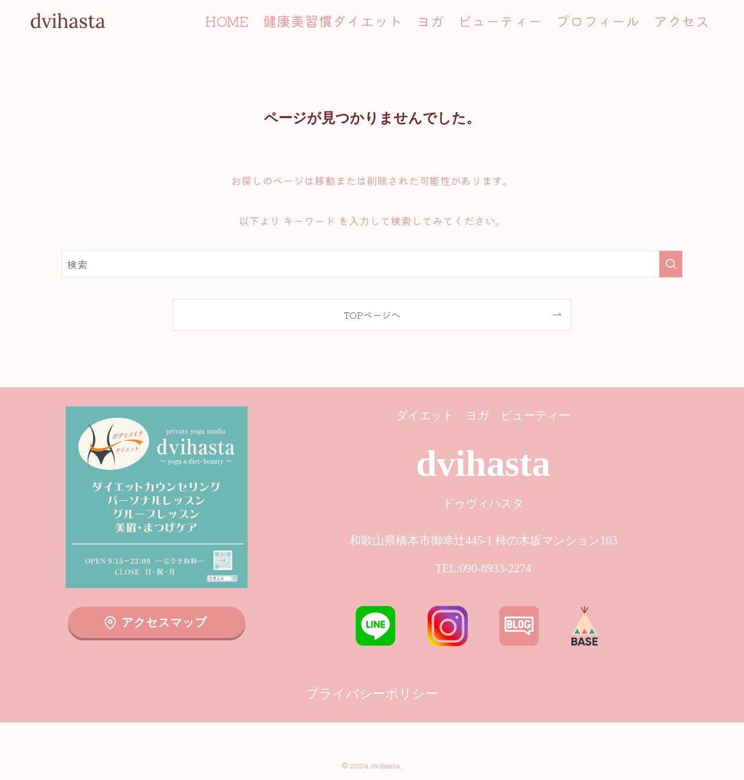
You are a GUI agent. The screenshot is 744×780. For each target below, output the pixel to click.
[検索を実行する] (670, 264)
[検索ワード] (372, 264)
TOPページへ (372, 315)
